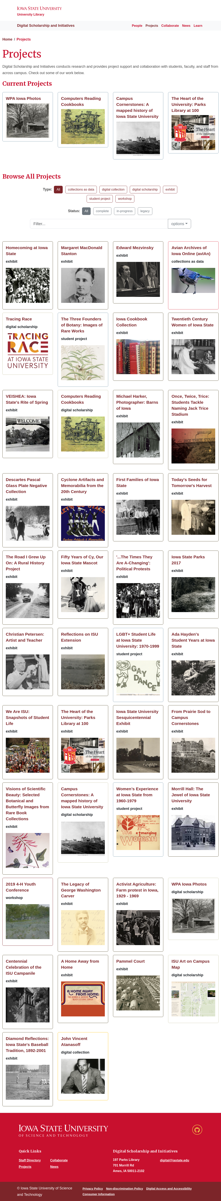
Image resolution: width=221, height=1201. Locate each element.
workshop (125, 198)
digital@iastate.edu (174, 1160)
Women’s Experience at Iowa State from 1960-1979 (137, 794)
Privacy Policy (92, 1188)
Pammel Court (130, 961)
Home (7, 39)
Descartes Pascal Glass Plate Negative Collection (26, 485)
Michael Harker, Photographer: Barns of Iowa (137, 402)
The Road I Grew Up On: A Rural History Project (26, 563)
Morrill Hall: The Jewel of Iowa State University (190, 794)
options (177, 224)
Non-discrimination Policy (124, 1188)
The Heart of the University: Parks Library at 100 (188, 104)
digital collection (113, 189)
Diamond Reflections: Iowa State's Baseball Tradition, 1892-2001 (27, 1044)
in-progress (125, 211)
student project (99, 198)
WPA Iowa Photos (23, 98)
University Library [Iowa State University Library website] (30, 14)
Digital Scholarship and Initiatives (42, 26)
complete (102, 211)
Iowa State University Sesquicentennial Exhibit (137, 717)
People (137, 25)
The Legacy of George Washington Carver (81, 890)
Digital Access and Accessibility (169, 1188)
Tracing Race (19, 319)
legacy (145, 211)
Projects (152, 25)
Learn (198, 25)
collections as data (81, 189)
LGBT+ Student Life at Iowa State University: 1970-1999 (137, 640)
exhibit (170, 189)
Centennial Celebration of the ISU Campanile (24, 967)
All (58, 189)
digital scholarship (145, 189)
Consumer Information (98, 1194)
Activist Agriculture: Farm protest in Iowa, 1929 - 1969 (137, 890)
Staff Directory (30, 1160)
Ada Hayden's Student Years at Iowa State (193, 640)
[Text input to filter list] (99, 224)
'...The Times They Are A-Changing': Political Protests (134, 563)
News (186, 25)
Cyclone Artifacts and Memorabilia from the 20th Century (82, 485)
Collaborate (170, 25)
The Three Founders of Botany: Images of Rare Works (82, 325)
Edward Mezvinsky (135, 247)
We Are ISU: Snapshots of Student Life (27, 717)
